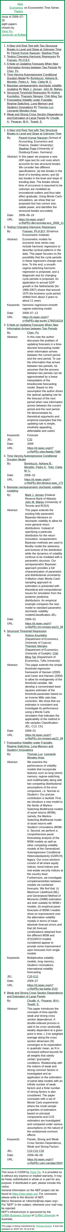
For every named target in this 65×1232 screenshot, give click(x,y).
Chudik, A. (33, 1000)
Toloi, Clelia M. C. (41, 81)
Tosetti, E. (36, 121)
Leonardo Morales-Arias (22, 110)
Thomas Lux (45, 107)
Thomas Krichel (43, 1226)
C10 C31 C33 (35, 1150)
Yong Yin (7, 31)
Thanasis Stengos (32, 96)
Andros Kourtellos (36, 635)
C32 (29, 439)
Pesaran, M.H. (20, 121)
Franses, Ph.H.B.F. (18, 60)
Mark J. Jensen (32, 89)
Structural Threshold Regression (27, 92)
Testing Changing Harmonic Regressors (31, 56)
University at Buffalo (14, 34)
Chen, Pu (13, 71)
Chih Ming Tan (53, 96)
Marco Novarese (11, 1201)
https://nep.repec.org (25, 1193)
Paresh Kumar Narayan (25, 53)
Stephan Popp (50, 53)
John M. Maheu (52, 89)
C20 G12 (32, 976)
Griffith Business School (16, 1215)
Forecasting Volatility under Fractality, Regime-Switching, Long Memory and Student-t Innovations (30, 103)
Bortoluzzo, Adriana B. (44, 78)
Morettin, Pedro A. (18, 81)
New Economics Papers (16, 8)
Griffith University (45, 1215)
